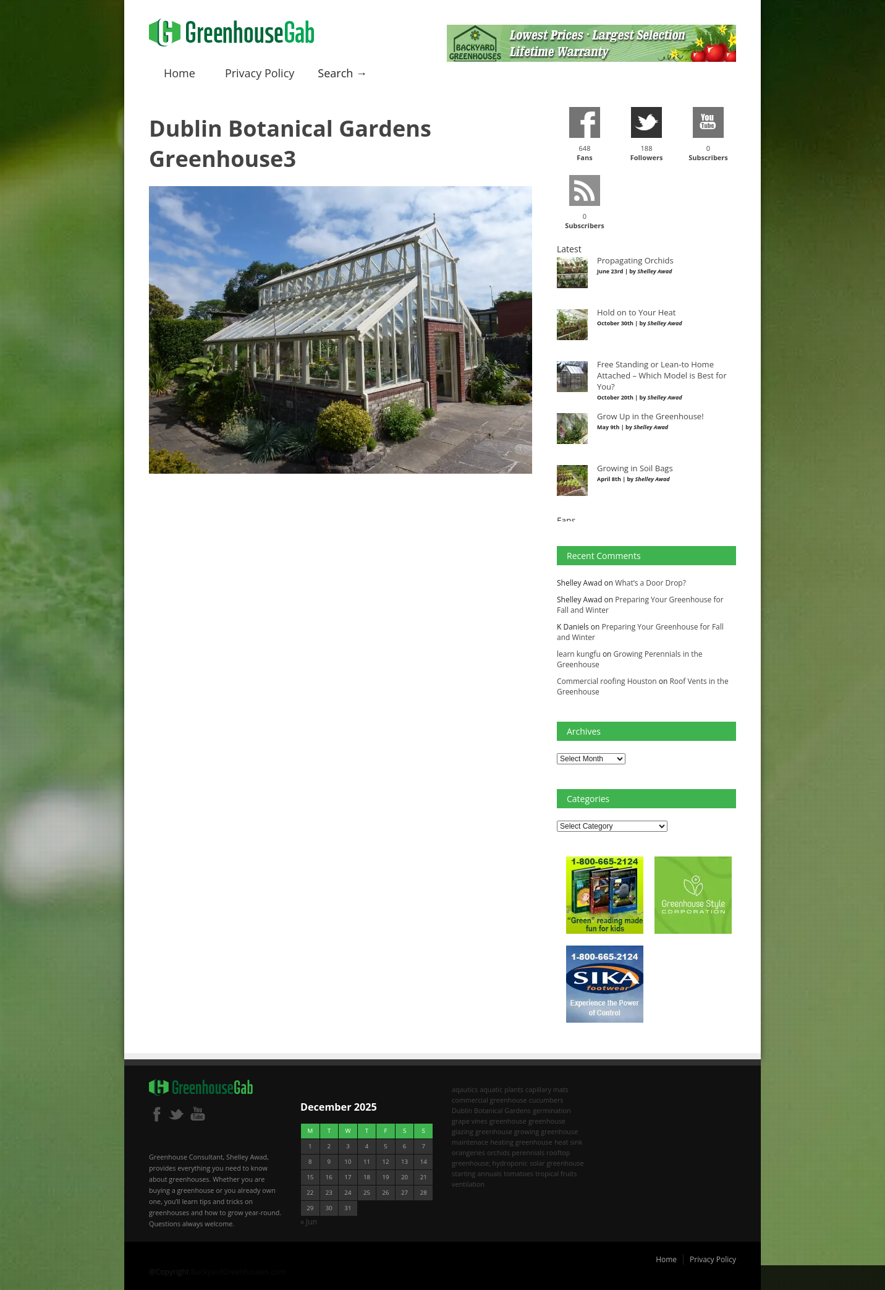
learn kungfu (579, 654)
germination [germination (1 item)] (551, 1110)
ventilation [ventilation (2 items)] (468, 1184)
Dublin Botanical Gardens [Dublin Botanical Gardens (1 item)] (491, 1110)
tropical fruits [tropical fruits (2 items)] (556, 1173)
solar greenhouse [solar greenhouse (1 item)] (557, 1163)
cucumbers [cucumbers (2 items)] (546, 1099)
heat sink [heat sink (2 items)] (568, 1142)
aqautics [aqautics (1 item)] (465, 1089)
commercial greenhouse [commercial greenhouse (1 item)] (489, 1099)
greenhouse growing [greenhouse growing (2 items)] (507, 1131)
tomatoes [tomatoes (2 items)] (518, 1173)
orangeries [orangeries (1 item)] (468, 1152)
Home (179, 73)
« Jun (308, 1221)
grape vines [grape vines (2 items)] (470, 1121)
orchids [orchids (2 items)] (498, 1152)
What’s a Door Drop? (650, 583)
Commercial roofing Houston (607, 681)
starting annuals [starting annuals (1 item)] (477, 1173)
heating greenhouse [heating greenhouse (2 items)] (521, 1142)
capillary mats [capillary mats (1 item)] (547, 1089)
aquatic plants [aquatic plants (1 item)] (501, 1089)
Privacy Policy (259, 73)
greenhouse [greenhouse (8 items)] (508, 1121)
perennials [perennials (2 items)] (528, 1152)
